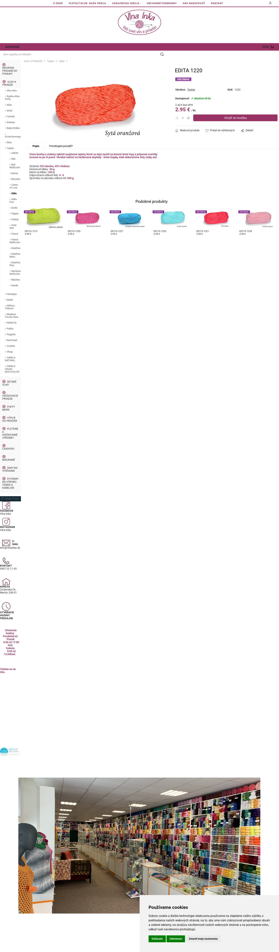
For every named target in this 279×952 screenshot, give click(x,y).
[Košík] (251, 47)
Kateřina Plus (15, 257)
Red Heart (12, 333)
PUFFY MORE (8, 401)
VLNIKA (11, 338)
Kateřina (15, 241)
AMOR (14, 146)
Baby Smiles (13, 121)
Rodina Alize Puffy (12, 90)
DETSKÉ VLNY (9, 376)
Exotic (14, 200)
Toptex (10, 141)
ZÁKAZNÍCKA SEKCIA (125, 3)
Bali (13, 151)
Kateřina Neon (15, 248)
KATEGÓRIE (12, 46)
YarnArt (11, 109)
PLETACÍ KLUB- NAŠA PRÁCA (87, 3)
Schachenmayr (13, 129)
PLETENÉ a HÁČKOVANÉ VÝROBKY (10, 426)
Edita (14, 186)
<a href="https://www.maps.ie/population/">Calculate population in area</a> (10, 698)
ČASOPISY (8, 441)
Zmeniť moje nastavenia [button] (203, 938)
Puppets (11, 327)
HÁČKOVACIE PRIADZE (10, 390)
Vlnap (10, 344)
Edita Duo (13, 193)
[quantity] (182, 111)
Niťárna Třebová (10, 300)
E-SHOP (58, 3)
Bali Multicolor (15, 159)
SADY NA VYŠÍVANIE (10, 462)
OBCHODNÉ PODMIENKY (162, 3)
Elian (9, 135)
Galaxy (15, 212)
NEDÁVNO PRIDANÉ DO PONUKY (9, 63)
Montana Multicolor (15, 265)
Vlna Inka (12, 83)
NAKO (10, 292)
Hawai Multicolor (15, 234)
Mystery (15, 272)
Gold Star (13, 219)
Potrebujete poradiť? (61, 139)
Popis (36, 139)
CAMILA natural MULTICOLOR (12, 362)
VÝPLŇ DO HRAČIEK (9, 412)
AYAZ (9, 103)
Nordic (14, 278)
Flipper (15, 206)
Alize (9, 97)
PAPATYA (11, 315)
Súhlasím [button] (157, 938)
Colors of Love (14, 179)
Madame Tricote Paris (11, 308)
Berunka (15, 171)
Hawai (14, 226)
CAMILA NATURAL (10, 352)
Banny (14, 166)
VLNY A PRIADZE (9, 76)
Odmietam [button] (175, 938)
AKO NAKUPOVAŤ (194, 3)
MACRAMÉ (8, 452)
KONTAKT (217, 3)
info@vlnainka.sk (10, 540)
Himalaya (12, 287)
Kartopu (11, 115)
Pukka (10, 321)
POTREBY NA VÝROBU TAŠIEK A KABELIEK (10, 476)
